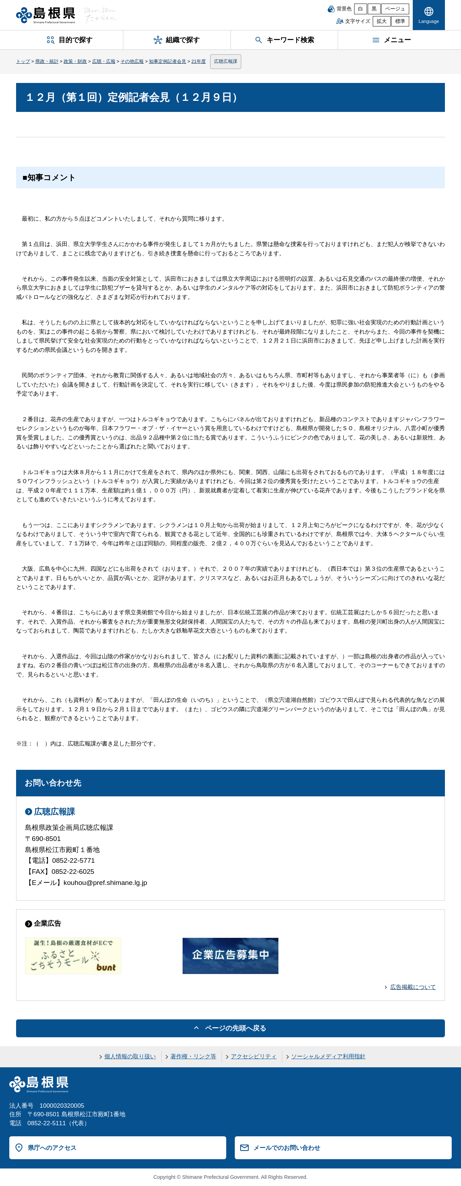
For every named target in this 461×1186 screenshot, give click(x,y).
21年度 (199, 61)
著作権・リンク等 (193, 1056)
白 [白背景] (360, 8)
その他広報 (132, 61)
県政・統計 (47, 61)
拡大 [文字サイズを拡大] (382, 21)
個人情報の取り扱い (130, 1056)
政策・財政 (75, 61)
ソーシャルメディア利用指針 (328, 1056)
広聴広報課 (225, 61)
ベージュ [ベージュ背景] (395, 8)
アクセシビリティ (254, 1056)
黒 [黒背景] (374, 8)
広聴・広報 (103, 61)
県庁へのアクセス (52, 1147)
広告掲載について (413, 987)
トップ (23, 61)
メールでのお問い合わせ (286, 1147)
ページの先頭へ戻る (235, 1028)
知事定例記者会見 (167, 61)
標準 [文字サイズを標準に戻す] (400, 21)
